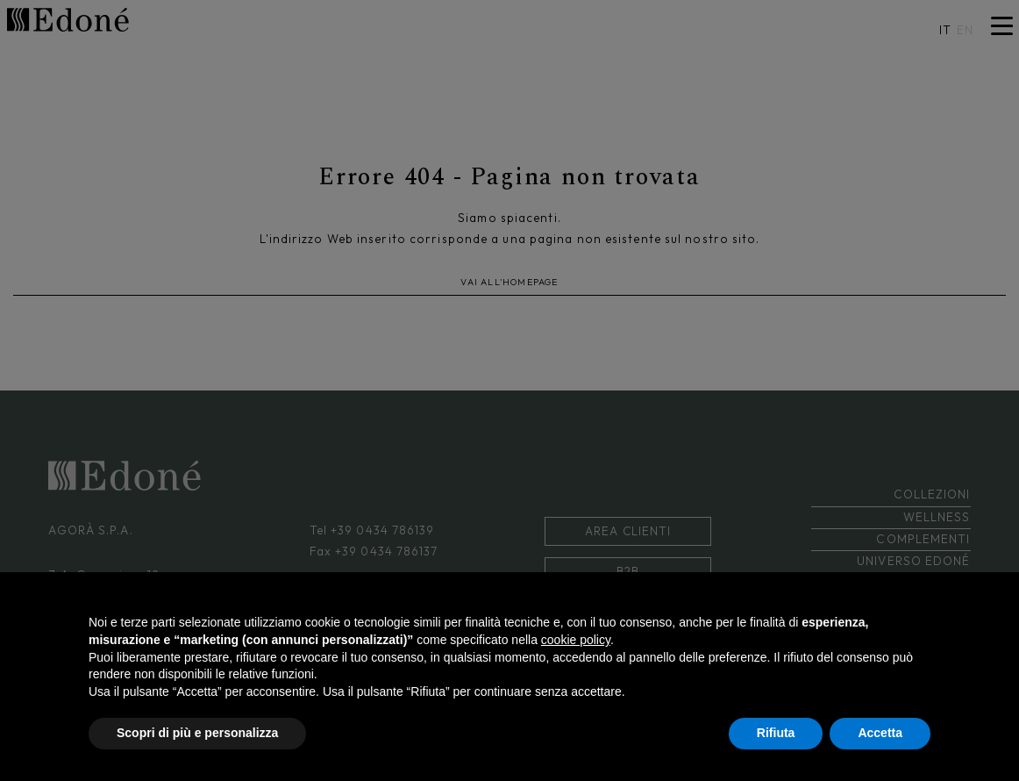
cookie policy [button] (575, 640)
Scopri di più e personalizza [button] (197, 733)
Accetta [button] (880, 733)
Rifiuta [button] (776, 733)
